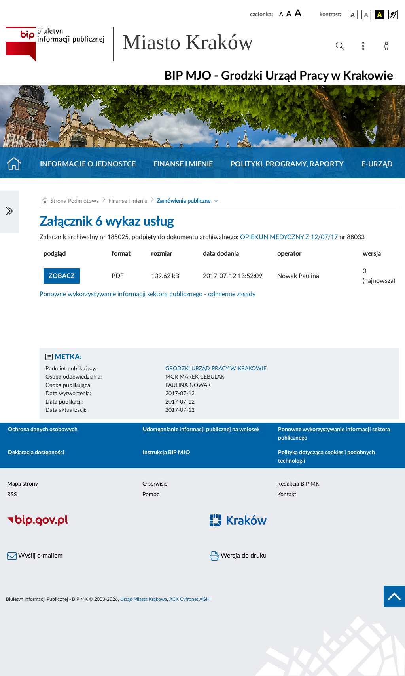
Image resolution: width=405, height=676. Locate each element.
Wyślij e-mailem (34, 556)
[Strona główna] (17, 164)
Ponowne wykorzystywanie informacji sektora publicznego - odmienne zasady (147, 294)
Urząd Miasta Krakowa (143, 599)
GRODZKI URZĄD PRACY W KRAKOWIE (216, 368)
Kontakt (286, 494)
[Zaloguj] (388, 47)
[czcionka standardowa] (281, 14)
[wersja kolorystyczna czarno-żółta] (380, 15)
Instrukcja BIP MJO (166, 452)
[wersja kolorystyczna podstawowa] (353, 15)
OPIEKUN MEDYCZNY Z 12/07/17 (289, 237)
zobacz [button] (64, 275)
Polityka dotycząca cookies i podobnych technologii (326, 457)
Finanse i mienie (183, 164)
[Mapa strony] (364, 47)
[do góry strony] (394, 596)
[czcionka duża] (306, 13)
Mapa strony (22, 484)
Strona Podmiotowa (74, 201)
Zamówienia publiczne (183, 201)
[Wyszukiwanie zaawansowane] (340, 46)
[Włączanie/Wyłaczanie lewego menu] (9, 212)
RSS (12, 494)
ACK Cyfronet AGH (189, 599)
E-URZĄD (377, 164)
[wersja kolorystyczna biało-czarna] (366, 15)
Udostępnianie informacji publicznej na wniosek (201, 429)
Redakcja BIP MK (298, 484)
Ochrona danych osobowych (43, 429)
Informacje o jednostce (88, 164)
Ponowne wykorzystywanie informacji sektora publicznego (334, 434)
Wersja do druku (238, 556)
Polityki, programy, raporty (287, 164)
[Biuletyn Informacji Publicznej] (101, 525)
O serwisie (154, 484)
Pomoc (150, 494)
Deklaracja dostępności (36, 452)
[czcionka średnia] (289, 14)
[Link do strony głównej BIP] (141, 44)
